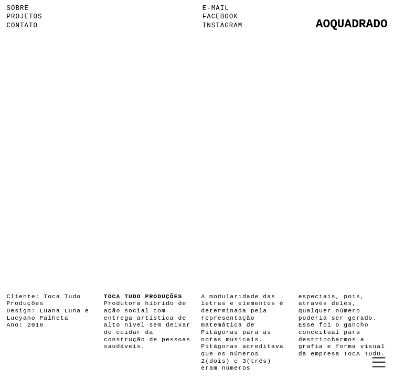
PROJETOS (24, 16)
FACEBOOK (220, 16)
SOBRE (17, 8)
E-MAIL (216, 8)
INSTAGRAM (223, 25)
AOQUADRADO (352, 24)
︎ (379, 362)
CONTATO (22, 25)
